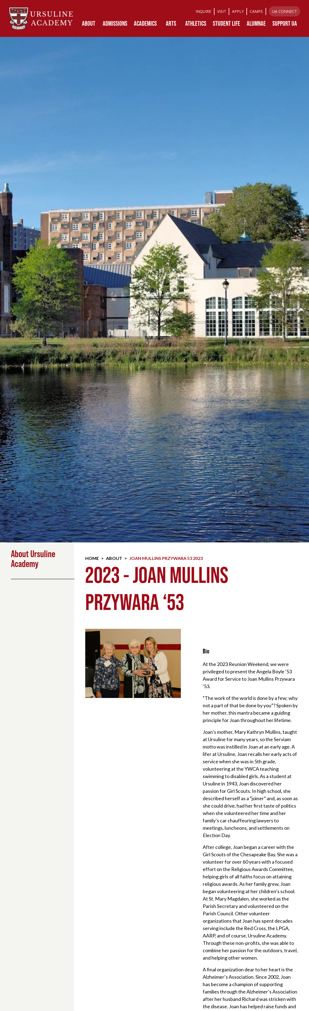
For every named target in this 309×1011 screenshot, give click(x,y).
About (114, 558)
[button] (88, 23)
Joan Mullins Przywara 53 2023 (166, 558)
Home (92, 558)
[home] (41, 18)
